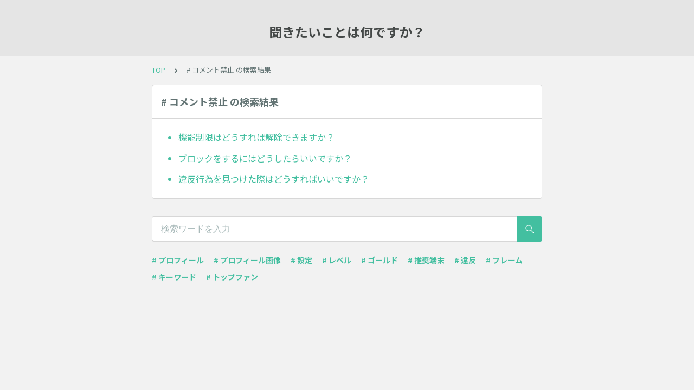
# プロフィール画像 (247, 260)
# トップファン (232, 276)
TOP (158, 69)
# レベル (336, 260)
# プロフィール (178, 260)
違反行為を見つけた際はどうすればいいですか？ (273, 178)
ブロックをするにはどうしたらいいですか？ (265, 158)
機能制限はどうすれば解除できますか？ (256, 137)
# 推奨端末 (426, 260)
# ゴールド (379, 260)
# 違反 (465, 260)
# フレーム (504, 260)
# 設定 (301, 260)
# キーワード (174, 276)
